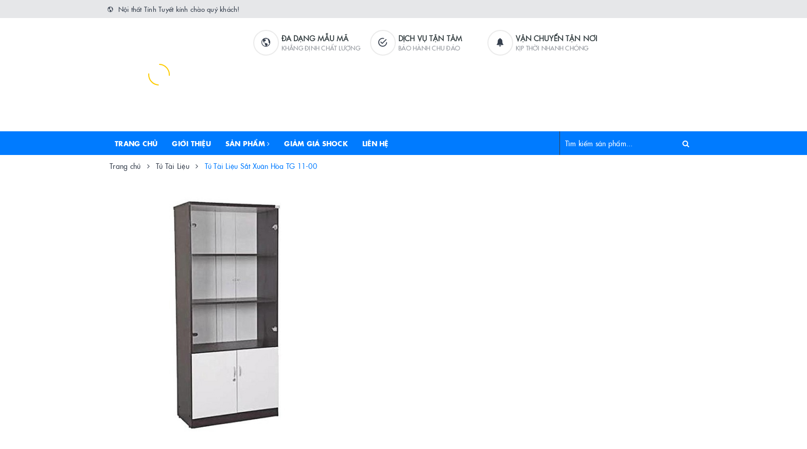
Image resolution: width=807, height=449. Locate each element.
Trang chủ (136, 143)
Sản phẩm (247, 143)
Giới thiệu (191, 143)
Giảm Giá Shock (316, 143)
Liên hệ (375, 143)
